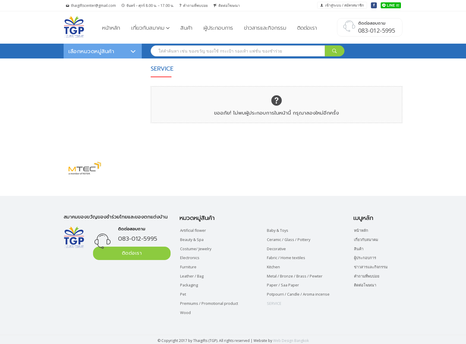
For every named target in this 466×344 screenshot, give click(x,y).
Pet (184, 292)
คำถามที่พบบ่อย (194, 5)
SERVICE (276, 301)
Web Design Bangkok (291, 338)
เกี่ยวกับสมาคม (147, 28)
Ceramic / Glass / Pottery (292, 239)
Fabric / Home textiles (289, 257)
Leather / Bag (194, 275)
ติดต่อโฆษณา (226, 5)
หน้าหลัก (111, 28)
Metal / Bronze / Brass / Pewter (298, 275)
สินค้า (186, 28)
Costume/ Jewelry (198, 248)
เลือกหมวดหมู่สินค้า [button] (102, 51)
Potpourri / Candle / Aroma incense (302, 292)
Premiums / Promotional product (213, 301)
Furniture (189, 266)
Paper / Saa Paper (285, 283)
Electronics (191, 257)
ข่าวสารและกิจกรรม (265, 28)
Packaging (191, 283)
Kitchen (275, 266)
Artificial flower (195, 230)
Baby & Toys (280, 230)
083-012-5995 (137, 238)
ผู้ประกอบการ (218, 28)
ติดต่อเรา (307, 28)
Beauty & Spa (194, 239)
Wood (187, 310)
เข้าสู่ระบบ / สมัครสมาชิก (342, 5)
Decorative (278, 248)
